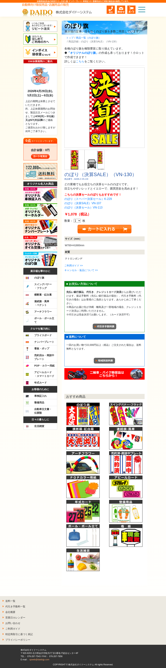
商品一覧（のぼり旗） (88, 37)
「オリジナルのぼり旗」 (83, 52)
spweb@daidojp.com (39, 659)
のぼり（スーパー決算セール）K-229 (88, 198)
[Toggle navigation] (142, 10)
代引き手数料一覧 (15, 606)
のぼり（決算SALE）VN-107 (82, 203)
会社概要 (10, 612)
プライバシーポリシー (17, 639)
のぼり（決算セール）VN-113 (83, 207)
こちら (80, 61)
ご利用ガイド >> (73, 265)
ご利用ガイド (12, 628)
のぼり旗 (77, 26)
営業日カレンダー (15, 617)
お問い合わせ (12, 623)
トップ (70, 37)
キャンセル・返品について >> (81, 270)
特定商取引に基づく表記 (19, 634)
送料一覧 (10, 601)
